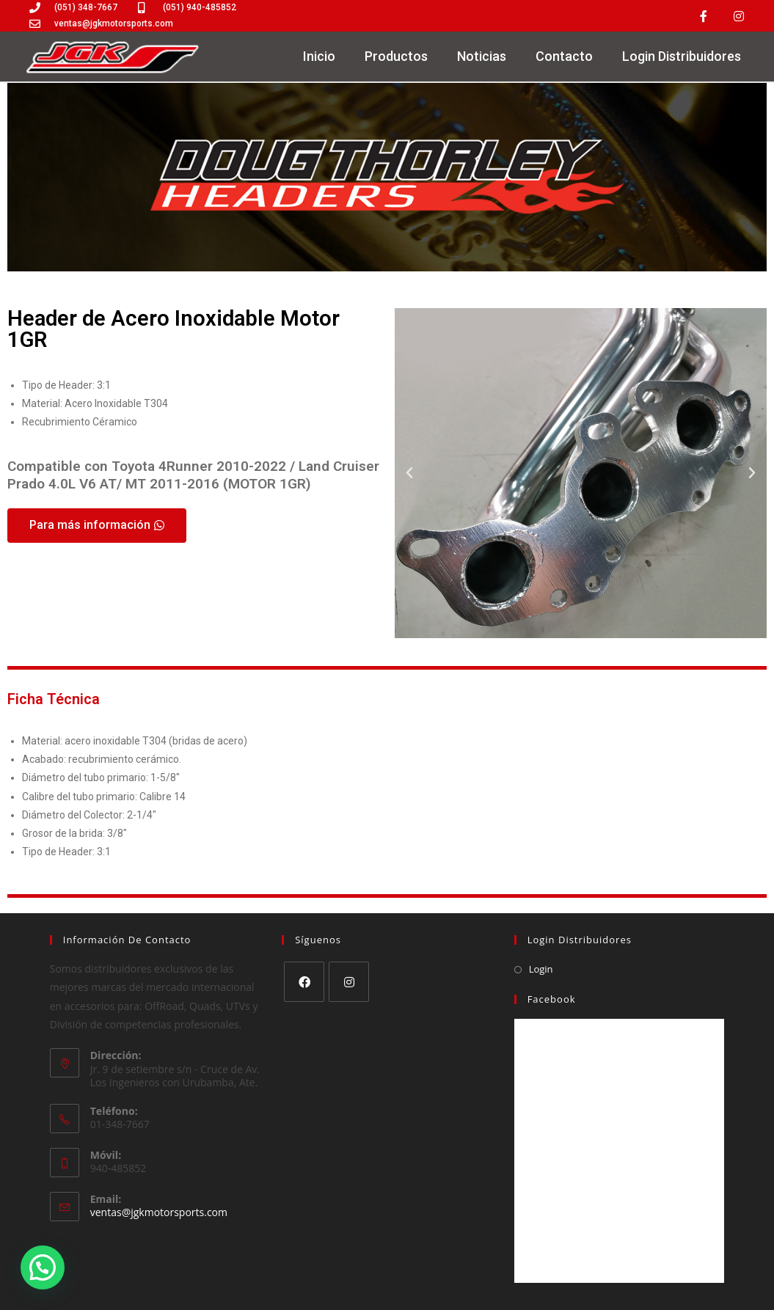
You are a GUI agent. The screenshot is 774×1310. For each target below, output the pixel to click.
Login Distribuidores (681, 56)
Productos (396, 56)
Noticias (481, 56)
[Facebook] (304, 982)
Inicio (319, 56)
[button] (409, 473)
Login (541, 969)
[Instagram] (349, 982)
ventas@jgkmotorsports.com (158, 1212)
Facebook (551, 999)
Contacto (564, 56)
